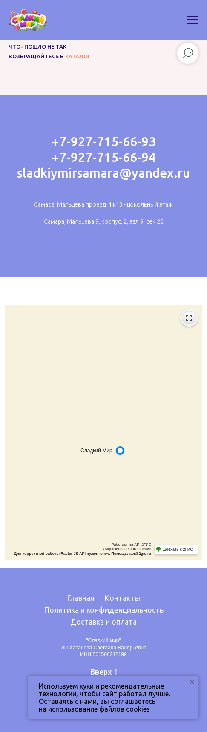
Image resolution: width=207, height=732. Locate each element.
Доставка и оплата (103, 621)
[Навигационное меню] (192, 20)
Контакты (122, 598)
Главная (80, 598)
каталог (78, 56)
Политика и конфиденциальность (104, 610)
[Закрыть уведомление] (192, 682)
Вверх (103, 672)
